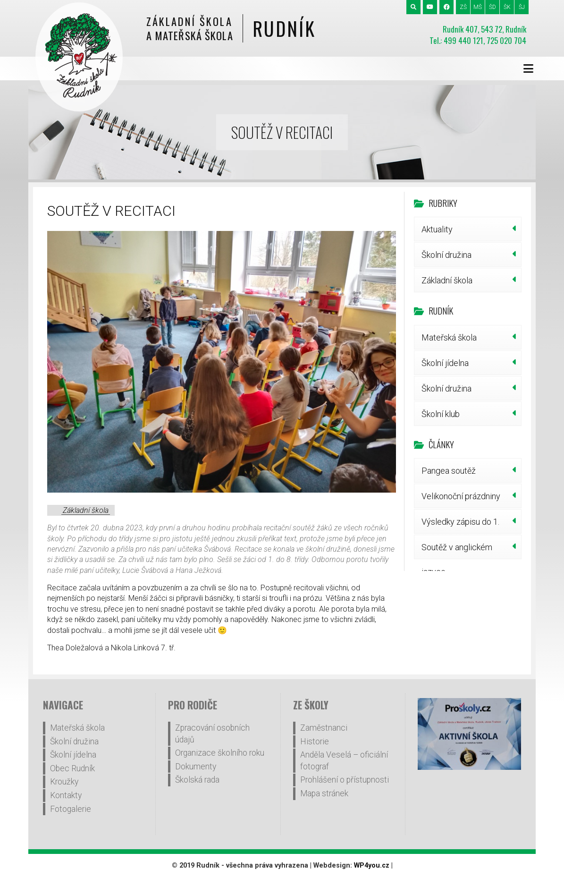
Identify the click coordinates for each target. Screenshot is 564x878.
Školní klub (440, 414)
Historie (314, 741)
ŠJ (522, 7)
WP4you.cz (371, 865)
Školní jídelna (445, 363)
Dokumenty (195, 766)
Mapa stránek (324, 793)
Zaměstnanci (323, 728)
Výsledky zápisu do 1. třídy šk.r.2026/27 (460, 525)
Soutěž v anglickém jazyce (456, 550)
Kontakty (66, 795)
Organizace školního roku (219, 753)
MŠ (477, 7)
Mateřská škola (449, 337)
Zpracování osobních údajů (212, 733)
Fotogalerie (70, 809)
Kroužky (64, 781)
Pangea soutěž (448, 471)
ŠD (492, 7)
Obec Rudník (72, 768)
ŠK (507, 7)
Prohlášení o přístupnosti (344, 779)
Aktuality (437, 229)
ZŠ (463, 7)
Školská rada (197, 779)
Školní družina (446, 255)
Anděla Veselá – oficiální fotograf (344, 760)
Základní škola (86, 510)
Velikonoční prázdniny (460, 496)
